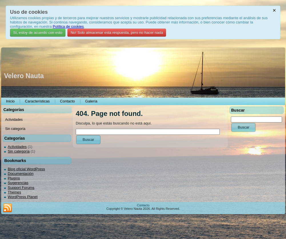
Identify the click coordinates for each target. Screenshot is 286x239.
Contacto (143, 205)
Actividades (17, 147)
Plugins (14, 178)
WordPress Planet (23, 197)
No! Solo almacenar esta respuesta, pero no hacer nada (117, 32)
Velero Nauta (24, 76)
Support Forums (21, 187)
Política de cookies (68, 26)
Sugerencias (18, 183)
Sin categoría (19, 151)
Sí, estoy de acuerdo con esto (37, 32)
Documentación (20, 173)
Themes (14, 192)
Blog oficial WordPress (26, 169)
